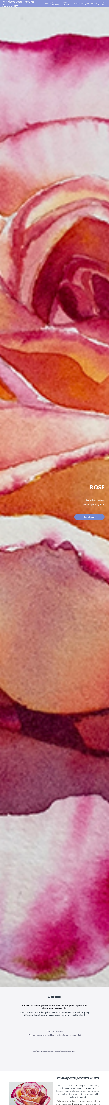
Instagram (84, 3)
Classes (47, 3)
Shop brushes (55, 3)
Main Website (66, 3)
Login (98, 3)
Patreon (76, 3)
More (92, 3)
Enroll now (89, 517)
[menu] (75, 3)
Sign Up (103, 3)
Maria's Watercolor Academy (18, 3)
